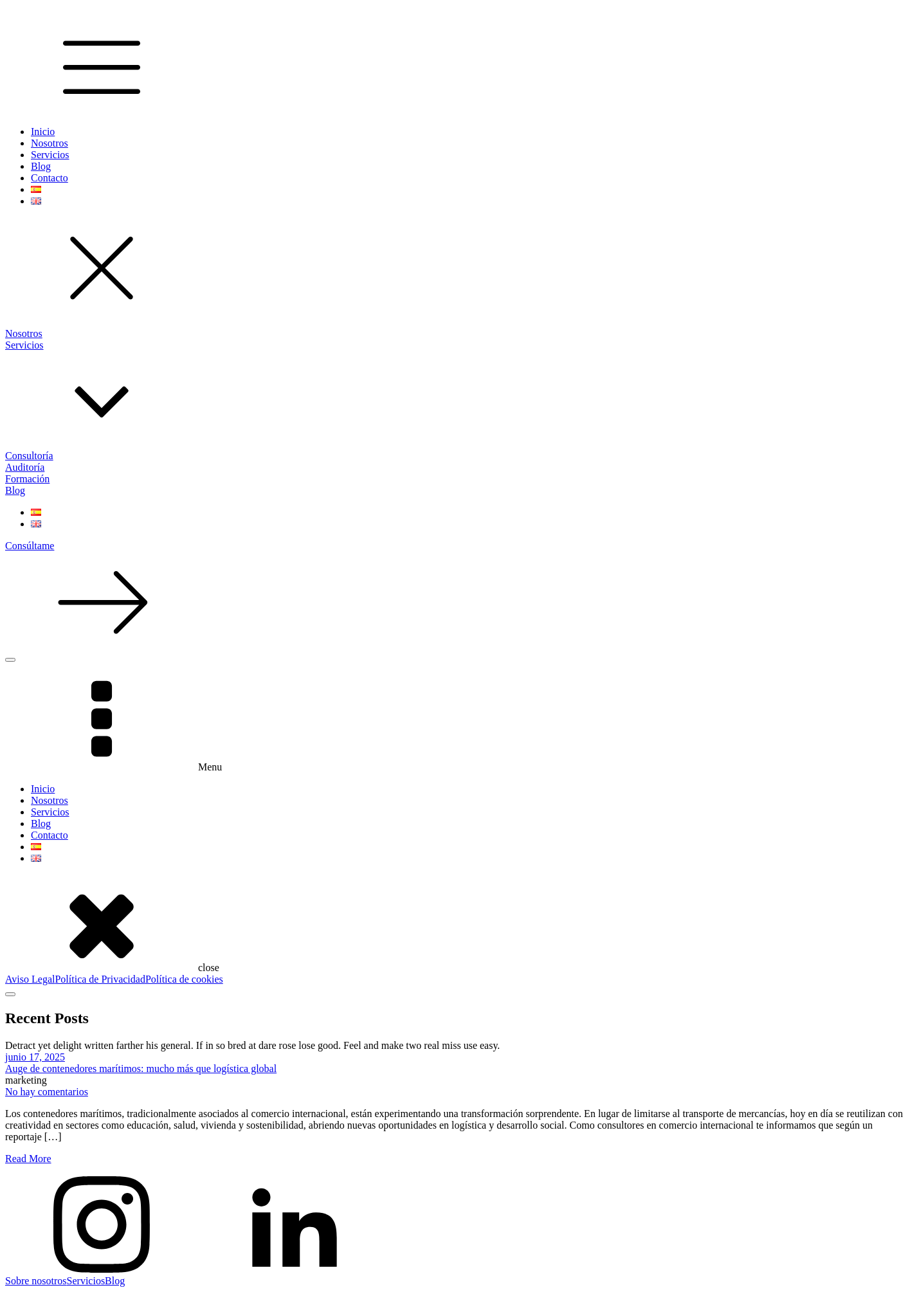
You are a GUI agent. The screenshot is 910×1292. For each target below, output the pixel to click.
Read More (28, 1158)
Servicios (50, 154)
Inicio (43, 131)
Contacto (49, 177)
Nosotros (49, 143)
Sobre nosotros (36, 1280)
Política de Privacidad (100, 979)
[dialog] (455, 818)
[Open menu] (10, 660)
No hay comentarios (46, 1091)
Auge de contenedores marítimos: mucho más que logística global (141, 1068)
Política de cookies (184, 979)
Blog (41, 166)
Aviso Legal (30, 979)
